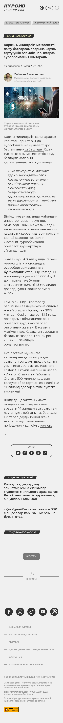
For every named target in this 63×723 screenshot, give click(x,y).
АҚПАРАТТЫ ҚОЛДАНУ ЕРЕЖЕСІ (26, 664)
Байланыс (15, 657)
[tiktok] (31, 612)
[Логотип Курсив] (14, 6)
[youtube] (43, 612)
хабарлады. (34, 149)
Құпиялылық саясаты (23, 634)
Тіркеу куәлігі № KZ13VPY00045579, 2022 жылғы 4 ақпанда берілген (26, 693)
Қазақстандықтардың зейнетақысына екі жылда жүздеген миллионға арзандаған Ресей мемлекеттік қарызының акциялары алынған (31, 492)
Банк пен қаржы (18, 22)
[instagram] (20, 612)
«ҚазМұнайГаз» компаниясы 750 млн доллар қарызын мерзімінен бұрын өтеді (30, 513)
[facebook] (9, 612)
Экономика (15, 10)
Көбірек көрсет (32, 556)
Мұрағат (14, 642)
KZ (49, 7)
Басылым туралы (20, 627)
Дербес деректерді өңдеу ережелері (31, 649)
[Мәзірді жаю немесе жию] (57, 8)
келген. (46, 425)
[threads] (54, 612)
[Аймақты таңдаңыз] (41, 8)
